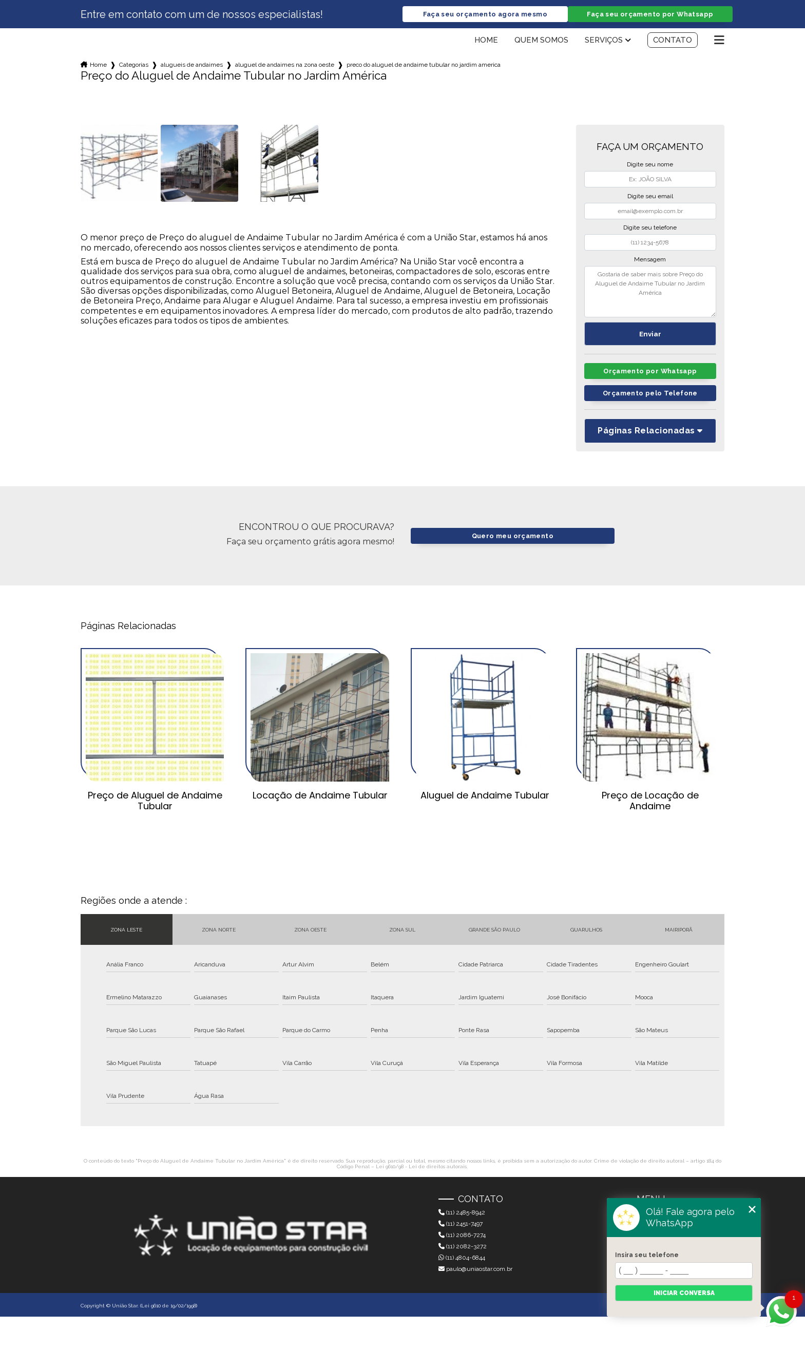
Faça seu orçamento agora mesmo (485, 14)
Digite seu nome (650, 164)
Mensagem (650, 259)
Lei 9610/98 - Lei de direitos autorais (421, 1166)
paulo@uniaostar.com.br (475, 1268)
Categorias (133, 64)
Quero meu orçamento (512, 536)
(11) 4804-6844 (461, 1257)
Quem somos (541, 40)
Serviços (604, 40)
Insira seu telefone (647, 1255)
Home (486, 40)
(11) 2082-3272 (462, 1246)
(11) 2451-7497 (460, 1223)
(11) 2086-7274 (462, 1235)
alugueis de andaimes (192, 64)
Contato (672, 40)
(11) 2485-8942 (461, 1212)
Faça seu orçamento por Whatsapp (650, 14)
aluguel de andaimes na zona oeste (284, 64)
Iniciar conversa (684, 1293)
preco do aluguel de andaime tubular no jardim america (424, 64)
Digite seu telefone (650, 227)
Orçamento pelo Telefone (650, 393)
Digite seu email (650, 196)
